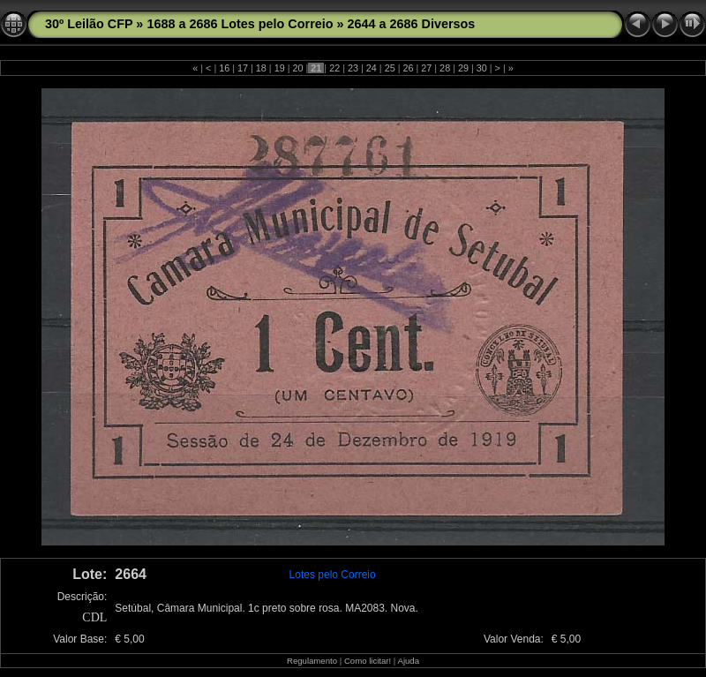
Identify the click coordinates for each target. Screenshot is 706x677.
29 (463, 68)
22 (334, 68)
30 (482, 68)
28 (445, 68)
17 (243, 68)
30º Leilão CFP (88, 24)
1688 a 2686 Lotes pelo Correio (239, 24)
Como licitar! (367, 661)
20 (298, 68)
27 (426, 68)
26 (408, 68)
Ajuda (408, 661)
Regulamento (312, 661)
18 (261, 68)
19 (280, 68)
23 (353, 68)
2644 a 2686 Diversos (412, 24)
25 (390, 68)
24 (371, 68)
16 (224, 68)
